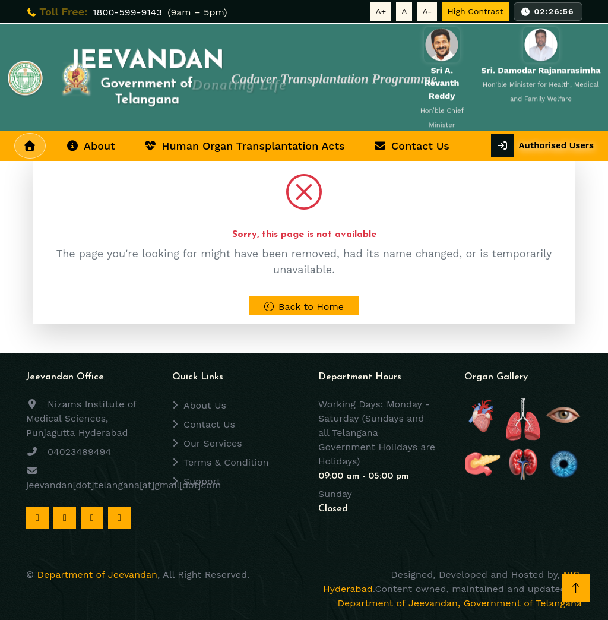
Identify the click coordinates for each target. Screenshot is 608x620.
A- (427, 11)
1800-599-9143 (129, 12)
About (90, 146)
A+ (380, 11)
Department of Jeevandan (97, 574)
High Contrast (475, 11)
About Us (204, 405)
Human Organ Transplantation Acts (244, 146)
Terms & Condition (225, 462)
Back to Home (304, 306)
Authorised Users (556, 145)
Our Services (212, 443)
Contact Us (411, 146)
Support (201, 481)
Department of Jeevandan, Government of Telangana (460, 603)
